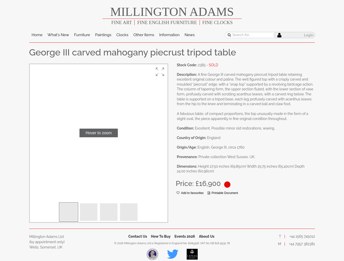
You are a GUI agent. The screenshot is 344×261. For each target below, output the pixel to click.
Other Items (143, 35)
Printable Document (223, 193)
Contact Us (137, 236)
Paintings (103, 35)
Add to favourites (190, 193)
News (190, 35)
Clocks (122, 35)
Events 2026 (185, 236)
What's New (58, 35)
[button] (159, 71)
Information (169, 35)
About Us (206, 236)
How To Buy (160, 236)
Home (37, 35)
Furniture (82, 35)
